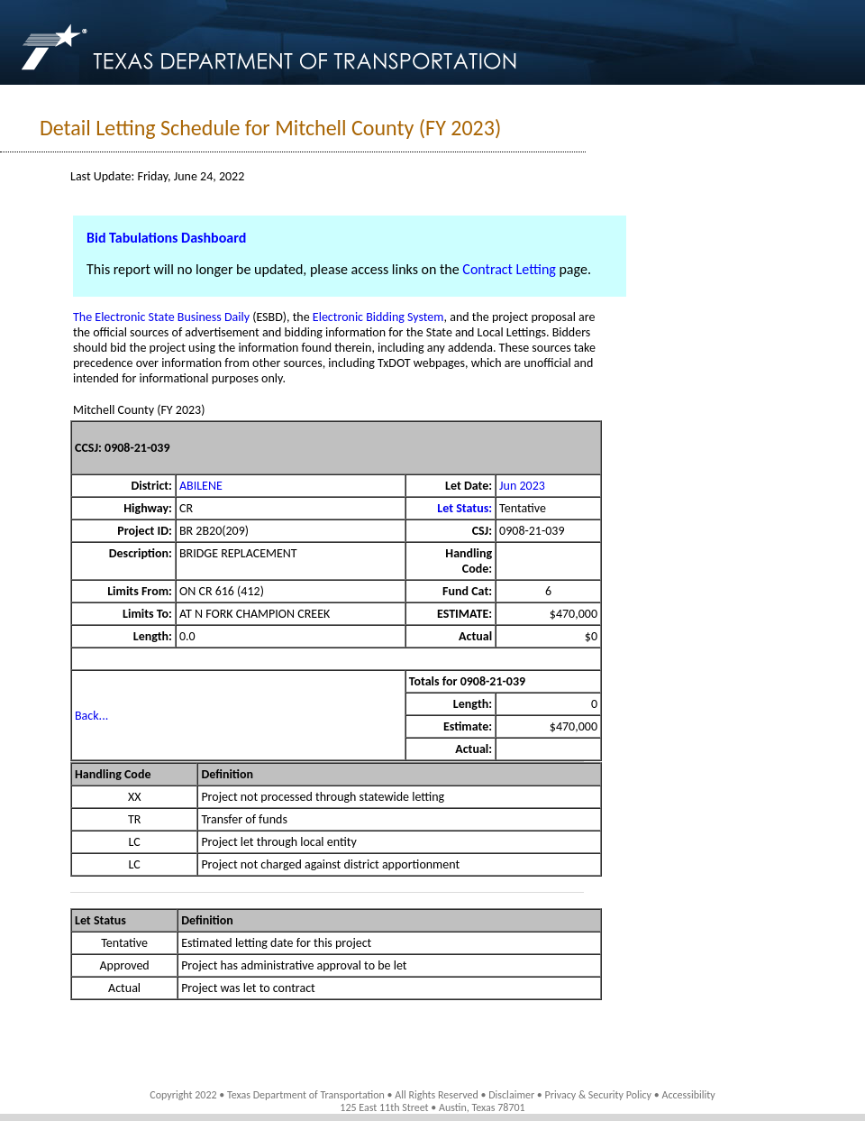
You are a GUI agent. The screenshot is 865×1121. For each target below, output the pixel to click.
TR (134, 819)
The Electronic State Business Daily (161, 317)
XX (134, 796)
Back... (91, 715)
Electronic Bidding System (378, 317)
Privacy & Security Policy (598, 1095)
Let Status (100, 920)
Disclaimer (511, 1095)
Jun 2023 (522, 485)
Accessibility (688, 1095)
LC (135, 842)
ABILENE (201, 485)
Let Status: (464, 508)
